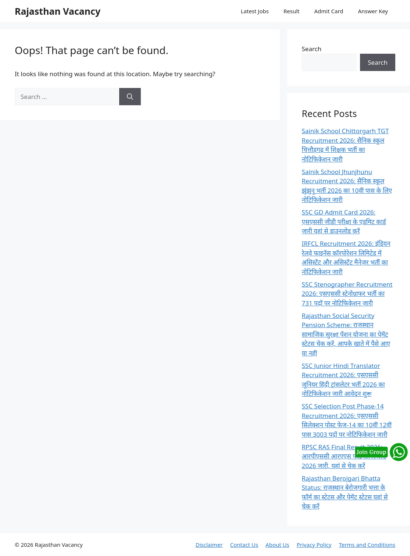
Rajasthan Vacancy (57, 11)
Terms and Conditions (367, 544)
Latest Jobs (255, 11)
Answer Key (373, 11)
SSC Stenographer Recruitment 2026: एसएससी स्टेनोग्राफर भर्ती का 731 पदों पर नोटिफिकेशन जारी (347, 293)
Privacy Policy (314, 544)
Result (292, 11)
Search (312, 49)
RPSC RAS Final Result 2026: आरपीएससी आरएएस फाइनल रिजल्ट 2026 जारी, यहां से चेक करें (344, 456)
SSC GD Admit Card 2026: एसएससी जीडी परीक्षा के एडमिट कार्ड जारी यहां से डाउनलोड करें (344, 221)
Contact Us (244, 544)
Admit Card (328, 11)
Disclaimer (209, 544)
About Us (277, 544)
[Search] (130, 97)
